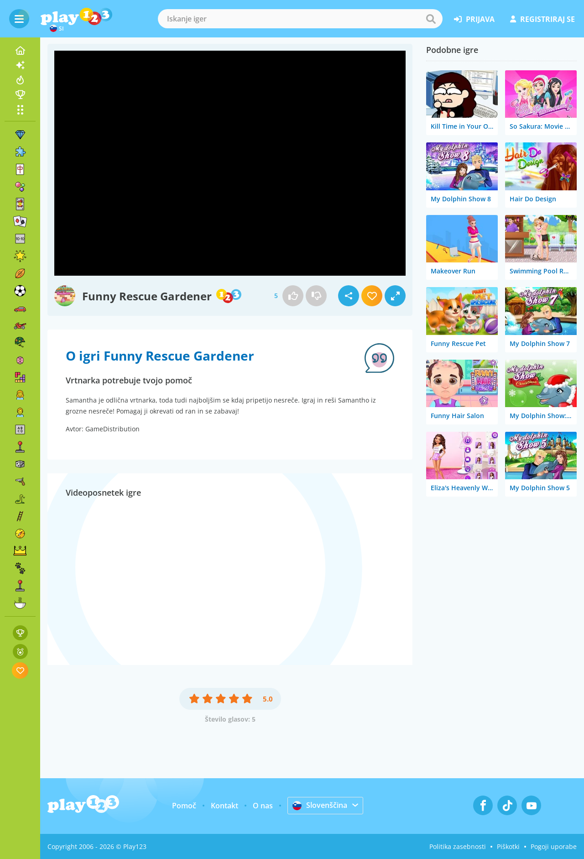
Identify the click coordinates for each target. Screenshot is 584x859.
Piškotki (508, 846)
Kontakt (224, 806)
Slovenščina (319, 805)
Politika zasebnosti (457, 846)
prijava (474, 19)
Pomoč (184, 806)
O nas (263, 806)
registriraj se (542, 19)
